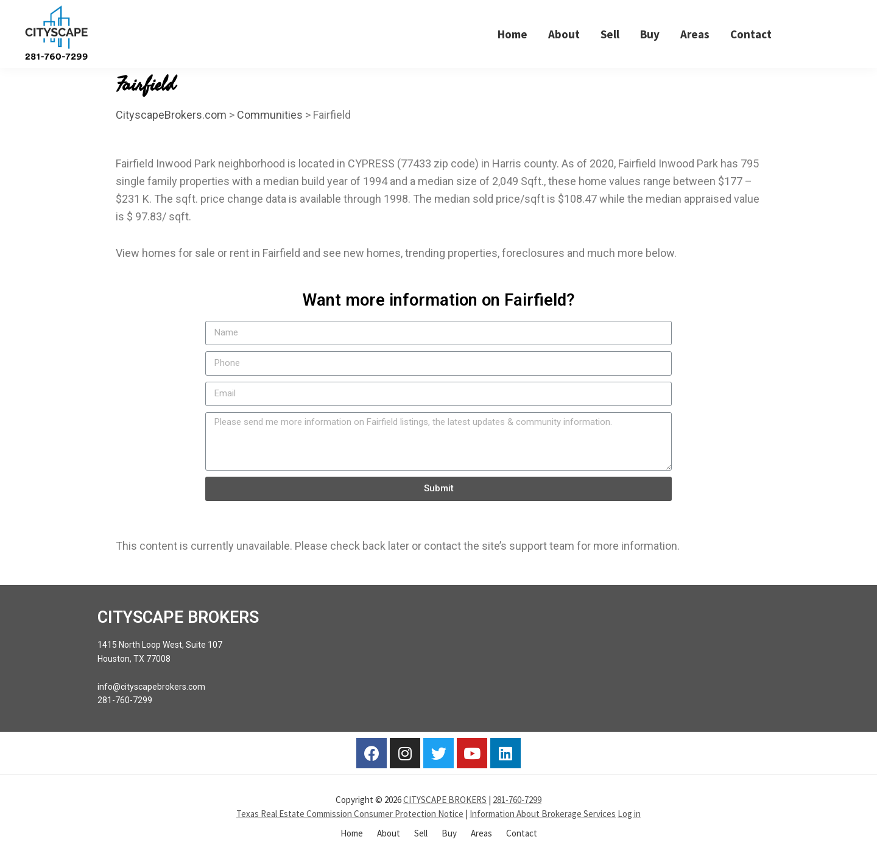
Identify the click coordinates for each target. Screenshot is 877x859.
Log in (629, 813)
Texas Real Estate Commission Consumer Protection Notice (349, 813)
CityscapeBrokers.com (171, 114)
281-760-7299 (517, 799)
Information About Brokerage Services (543, 813)
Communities (270, 114)
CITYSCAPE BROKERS (445, 799)
